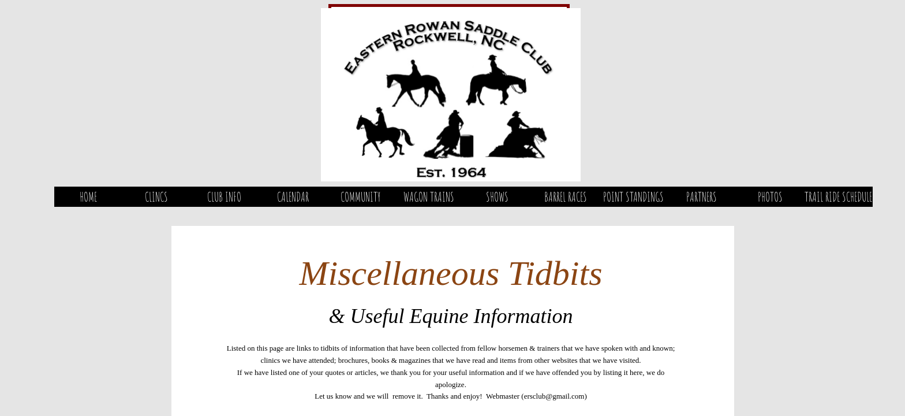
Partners (701, 197)
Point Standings (633, 197)
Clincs (156, 197)
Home (88, 197)
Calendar (293, 197)
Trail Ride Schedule (838, 197)
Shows (497, 197)
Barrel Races (565, 197)
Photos (770, 197)
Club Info (224, 197)
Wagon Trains (428, 197)
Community (361, 197)
